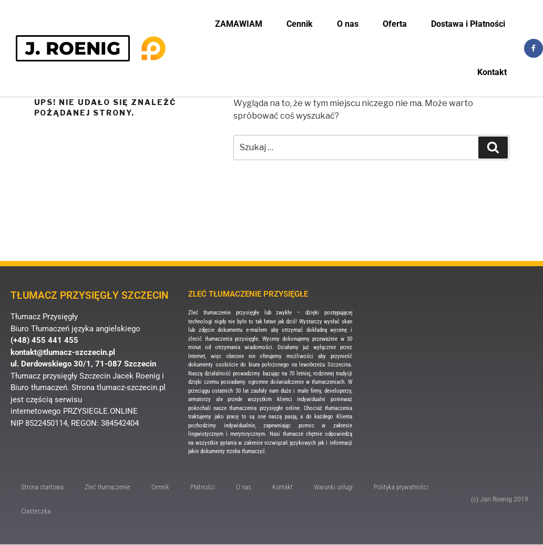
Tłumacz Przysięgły (44, 316)
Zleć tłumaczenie (107, 487)
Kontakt (492, 72)
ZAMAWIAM (238, 24)
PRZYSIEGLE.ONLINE (100, 411)
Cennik (299, 24)
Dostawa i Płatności (468, 24)
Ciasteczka (35, 511)
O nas (347, 24)
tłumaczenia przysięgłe (231, 339)
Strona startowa (42, 487)
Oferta (395, 24)
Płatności (202, 487)
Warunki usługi (333, 487)
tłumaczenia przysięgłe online (264, 408)
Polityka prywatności (401, 487)
